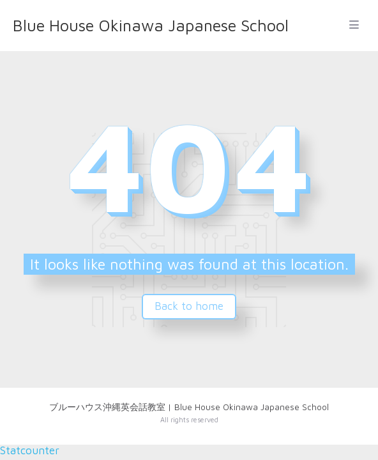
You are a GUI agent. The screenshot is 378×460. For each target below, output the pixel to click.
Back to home (189, 306)
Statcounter (29, 450)
